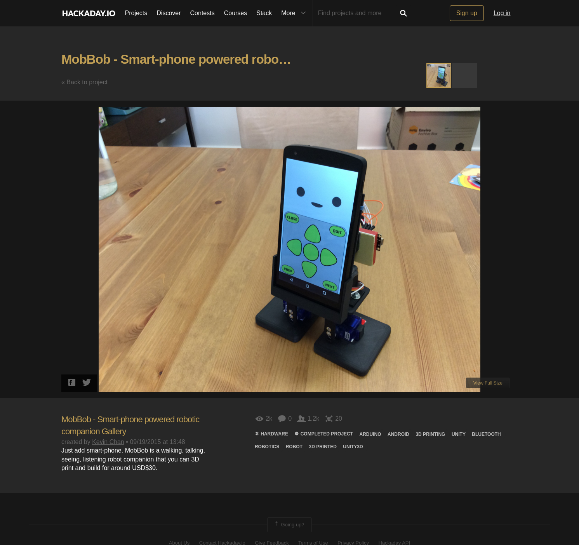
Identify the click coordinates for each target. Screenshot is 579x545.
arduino (370, 434)
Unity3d (353, 446)
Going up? (288, 525)
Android (398, 434)
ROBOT (294, 446)
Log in (502, 13)
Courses (235, 13)
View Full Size (487, 383)
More (295, 13)
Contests (202, 13)
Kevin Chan (108, 442)
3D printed (322, 446)
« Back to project (84, 82)
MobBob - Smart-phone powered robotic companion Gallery (232, 59)
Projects (136, 13)
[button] (464, 75)
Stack (264, 13)
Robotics (267, 446)
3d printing (430, 434)
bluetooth (486, 434)
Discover (168, 13)
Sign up (466, 13)
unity (459, 434)
